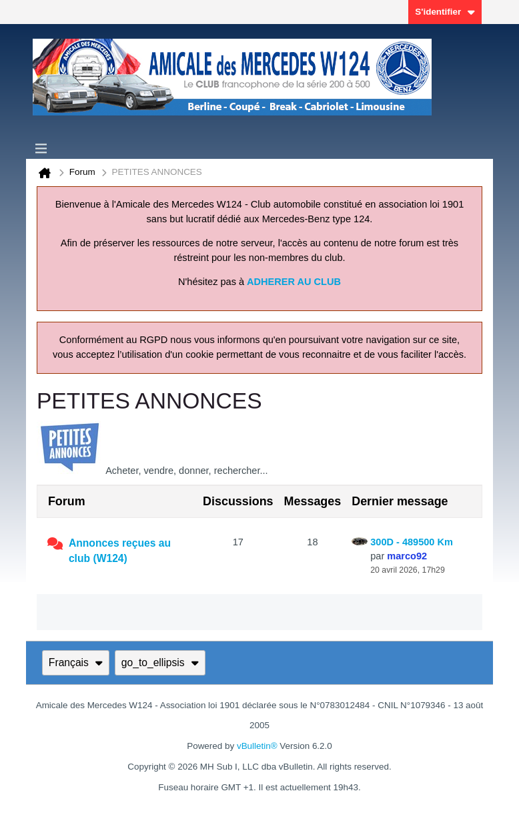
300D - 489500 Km (411, 542)
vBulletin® (257, 746)
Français (76, 662)
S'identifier (445, 12)
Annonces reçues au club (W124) (120, 551)
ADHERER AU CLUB (294, 281)
